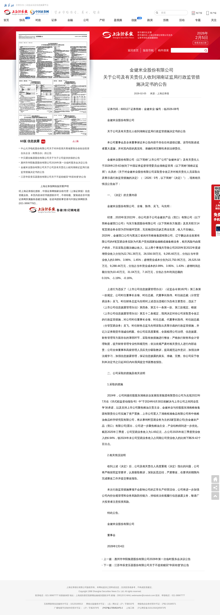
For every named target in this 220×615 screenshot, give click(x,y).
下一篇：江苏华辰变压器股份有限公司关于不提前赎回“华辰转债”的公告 (146, 565)
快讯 (22, 20)
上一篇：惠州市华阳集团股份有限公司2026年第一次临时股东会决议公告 (147, 559)
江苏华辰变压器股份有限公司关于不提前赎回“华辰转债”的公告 (53, 176)
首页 (6, 20)
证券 (54, 20)
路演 (150, 20)
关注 (213, 20)
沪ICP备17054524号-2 (112, 608)
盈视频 (118, 20)
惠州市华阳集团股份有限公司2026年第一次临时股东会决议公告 (54, 162)
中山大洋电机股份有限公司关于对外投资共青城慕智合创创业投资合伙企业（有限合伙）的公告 (55, 151)
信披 (134, 20)
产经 (102, 20)
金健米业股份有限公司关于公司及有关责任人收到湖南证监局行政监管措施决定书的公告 (55, 169)
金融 (70, 20)
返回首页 (133, 50)
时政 (38, 20)
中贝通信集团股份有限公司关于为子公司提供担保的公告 (50, 158)
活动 (182, 20)
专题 (198, 20)
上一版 (75, 141)
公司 (86, 20)
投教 (166, 20)
